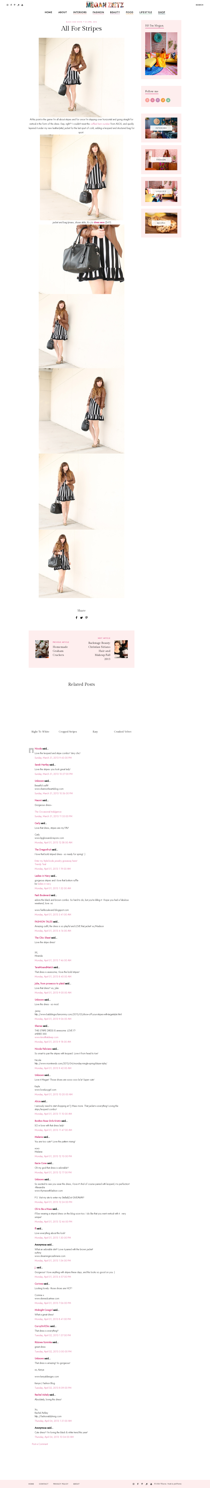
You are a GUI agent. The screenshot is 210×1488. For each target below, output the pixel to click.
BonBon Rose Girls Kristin (48, 1121)
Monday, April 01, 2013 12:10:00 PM (53, 1156)
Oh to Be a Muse (43, 1209)
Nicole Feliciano (43, 1049)
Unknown (39, 781)
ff (35, 1228)
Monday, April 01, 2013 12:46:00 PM (53, 1221)
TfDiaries (163, 1484)
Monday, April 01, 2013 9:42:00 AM (53, 1068)
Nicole (38, 748)
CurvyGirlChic (42, 1326)
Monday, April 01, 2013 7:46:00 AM (53, 960)
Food (129, 12)
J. (35, 1267)
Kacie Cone (41, 1163)
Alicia (38, 1101)
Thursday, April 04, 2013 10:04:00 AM (54, 1437)
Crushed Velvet (122, 731)
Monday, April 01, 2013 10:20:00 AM (54, 1094)
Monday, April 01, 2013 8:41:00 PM (53, 1319)
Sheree (38, 1026)
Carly (37, 823)
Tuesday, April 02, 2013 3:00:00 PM (53, 1351)
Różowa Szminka (43, 1342)
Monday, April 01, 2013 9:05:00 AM (53, 992)
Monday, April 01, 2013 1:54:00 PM (53, 1260)
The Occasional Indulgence (48, 811)
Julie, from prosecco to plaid (49, 983)
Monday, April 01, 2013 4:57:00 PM (53, 1277)
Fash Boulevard (42, 895)
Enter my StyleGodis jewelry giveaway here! (56, 861)
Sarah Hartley (42, 764)
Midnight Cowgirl (43, 1310)
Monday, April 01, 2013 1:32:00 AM (53, 888)
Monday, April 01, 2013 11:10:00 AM (53, 1114)
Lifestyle (145, 12)
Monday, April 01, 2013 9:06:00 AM (53, 1019)
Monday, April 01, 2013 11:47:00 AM (53, 1130)
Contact (43, 1484)
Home (48, 12)
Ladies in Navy (42, 876)
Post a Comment (40, 1444)
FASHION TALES (43, 921)
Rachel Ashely (42, 1395)
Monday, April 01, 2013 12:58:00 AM (53, 842)
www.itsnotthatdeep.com (46, 1037)
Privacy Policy (60, 1484)
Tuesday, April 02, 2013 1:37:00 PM (53, 1335)
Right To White (40, 731)
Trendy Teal (40, 864)
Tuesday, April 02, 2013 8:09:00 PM (53, 1388)
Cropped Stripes (68, 731)
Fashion (98, 12)
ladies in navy (44, 884)
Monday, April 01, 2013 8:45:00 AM (53, 976)
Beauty (115, 12)
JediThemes (177, 1484)
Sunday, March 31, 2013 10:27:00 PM (54, 774)
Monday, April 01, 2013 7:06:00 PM (53, 1303)
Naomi (38, 800)
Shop (161, 12)
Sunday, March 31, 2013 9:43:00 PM (53, 758)
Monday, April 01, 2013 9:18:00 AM (53, 1042)
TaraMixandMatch (44, 967)
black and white (74, 22)
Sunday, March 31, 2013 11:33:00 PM (53, 816)
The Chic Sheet (42, 938)
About (62, 12)
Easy (95, 731)
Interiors (80, 12)
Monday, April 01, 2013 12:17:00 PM (53, 1172)
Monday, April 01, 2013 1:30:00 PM (53, 1237)
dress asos (99, 222)
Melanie (39, 1137)
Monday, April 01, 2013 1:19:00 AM (53, 869)
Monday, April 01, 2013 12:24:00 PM (53, 1202)
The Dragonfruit (43, 849)
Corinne (39, 1284)
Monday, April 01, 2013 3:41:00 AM (53, 914)
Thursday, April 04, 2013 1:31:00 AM (53, 1421)
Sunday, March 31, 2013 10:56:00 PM (54, 793)
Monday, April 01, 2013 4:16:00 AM (53, 931)
